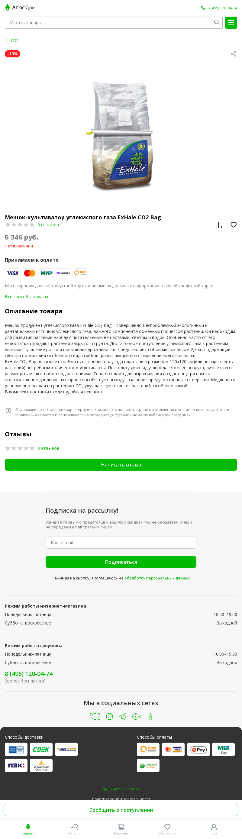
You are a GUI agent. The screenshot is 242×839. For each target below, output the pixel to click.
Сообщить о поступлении (121, 810)
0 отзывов (48, 224)
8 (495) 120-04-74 (29, 673)
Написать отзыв (121, 464)
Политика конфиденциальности (121, 799)
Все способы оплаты (26, 296)
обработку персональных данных (157, 578)
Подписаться (121, 562)
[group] (121, 134)
